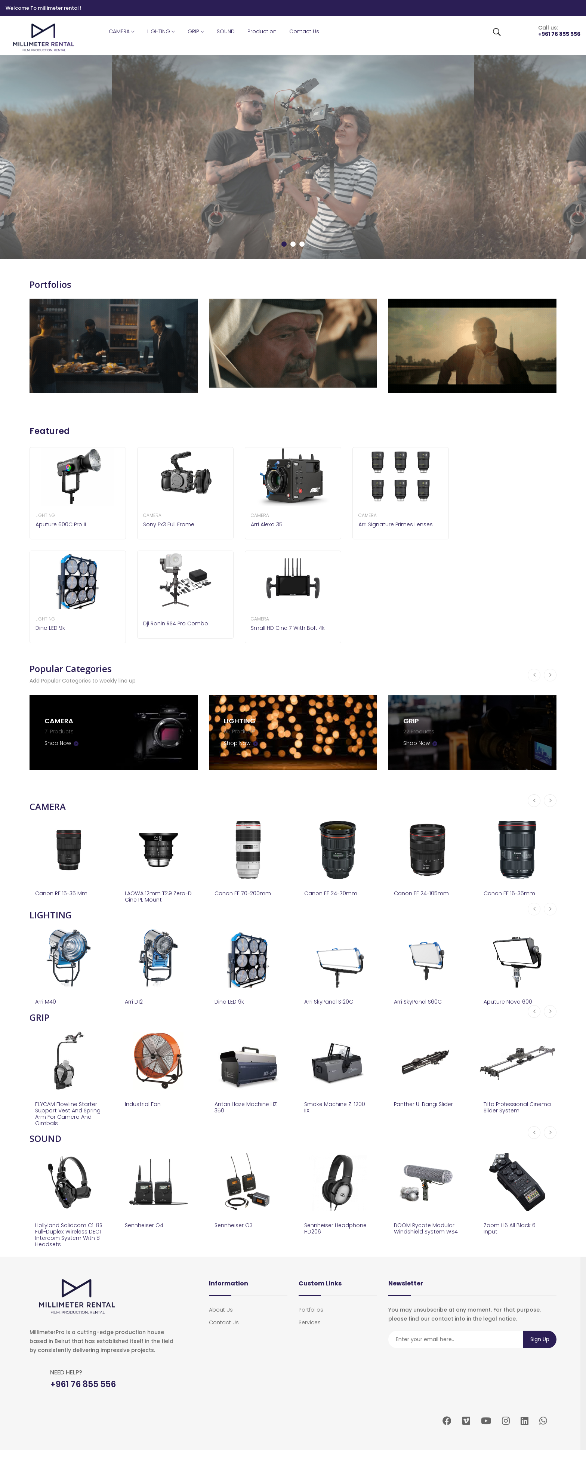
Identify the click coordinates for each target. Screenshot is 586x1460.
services (310, 1332)
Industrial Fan (144, 1106)
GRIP (196, 31)
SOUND (226, 31)
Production (262, 31)
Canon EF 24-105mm (423, 892)
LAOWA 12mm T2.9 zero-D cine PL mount (156, 895)
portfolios (311, 1319)
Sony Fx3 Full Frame (170, 525)
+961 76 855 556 (559, 34)
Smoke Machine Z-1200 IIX (337, 1110)
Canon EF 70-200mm (245, 892)
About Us (221, 1319)
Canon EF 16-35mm (511, 892)
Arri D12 (134, 1002)
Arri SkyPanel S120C (331, 1002)
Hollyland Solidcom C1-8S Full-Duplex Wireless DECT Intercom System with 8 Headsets (68, 1242)
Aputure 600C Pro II (63, 525)
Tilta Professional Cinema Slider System (515, 1110)
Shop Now (60, 741)
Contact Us (304, 31)
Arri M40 (46, 1002)
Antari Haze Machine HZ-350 (244, 1110)
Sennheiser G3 (235, 1231)
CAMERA (122, 31)
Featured (50, 431)
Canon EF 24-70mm (332, 892)
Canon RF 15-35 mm (63, 892)
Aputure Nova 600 (510, 1002)
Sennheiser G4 (146, 1231)
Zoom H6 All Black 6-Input (513, 1235)
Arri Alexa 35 (268, 525)
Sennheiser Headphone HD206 (332, 1235)
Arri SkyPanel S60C (420, 1002)
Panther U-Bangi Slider (426, 1106)
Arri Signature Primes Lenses (398, 525)
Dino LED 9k (51, 627)
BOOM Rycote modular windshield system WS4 (426, 1239)
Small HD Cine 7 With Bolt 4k (290, 627)
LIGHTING (161, 31)
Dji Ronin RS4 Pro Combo (178, 623)
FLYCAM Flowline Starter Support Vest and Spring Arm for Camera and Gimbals (68, 1117)
